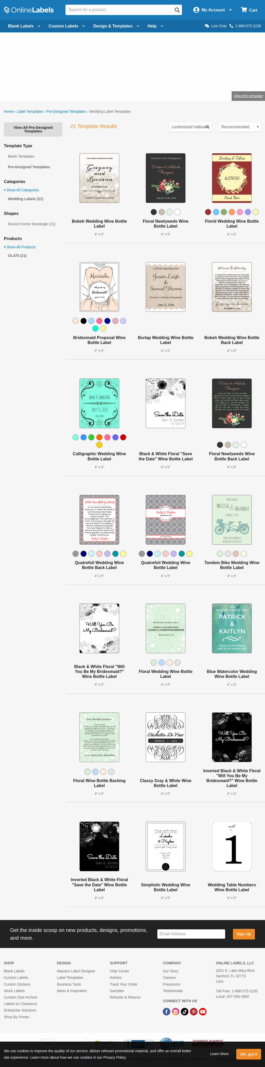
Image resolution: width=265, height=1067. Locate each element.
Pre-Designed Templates (66, 111)
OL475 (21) (17, 256)
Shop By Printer (16, 1017)
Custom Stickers (17, 984)
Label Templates (30, 111)
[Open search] (177, 10)
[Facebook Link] (167, 1011)
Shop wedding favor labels (100, 79)
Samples (117, 991)
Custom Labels (16, 977)
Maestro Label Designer (76, 971)
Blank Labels (14, 971)
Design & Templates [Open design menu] (116, 26)
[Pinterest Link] (194, 1011)
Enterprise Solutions (20, 1010)
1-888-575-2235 (245, 26)
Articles (116, 977)
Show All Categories (21, 190)
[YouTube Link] (203, 1011)
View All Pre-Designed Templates (33, 129)
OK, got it (248, 1054)
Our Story (170, 971)
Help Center (119, 971)
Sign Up (244, 934)
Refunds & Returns (125, 997)
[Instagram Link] (176, 1011)
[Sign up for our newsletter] (191, 934)
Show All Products (20, 247)
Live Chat (215, 26)
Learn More (219, 1054)
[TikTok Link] (185, 1011)
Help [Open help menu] (155, 26)
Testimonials (173, 991)
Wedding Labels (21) (25, 199)
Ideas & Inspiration (72, 991)
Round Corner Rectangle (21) (32, 224)
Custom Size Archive (20, 997)
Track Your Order (123, 984)
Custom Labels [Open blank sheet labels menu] (67, 26)
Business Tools (69, 984)
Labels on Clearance (20, 1004)
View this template (248, 96)
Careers (169, 977)
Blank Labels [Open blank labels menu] (24, 26)
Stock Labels (14, 991)
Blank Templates (21, 156)
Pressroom (171, 984)
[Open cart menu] (249, 10)
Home (8, 111)
